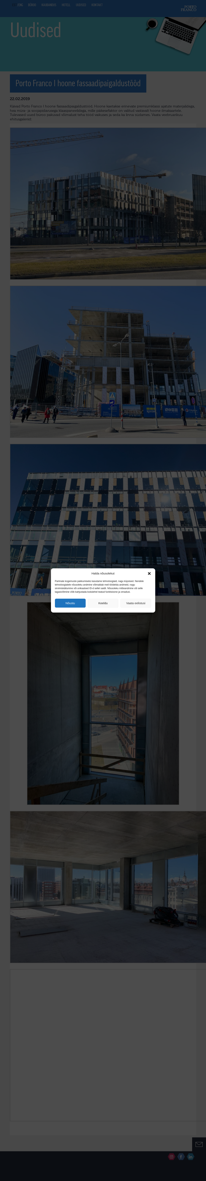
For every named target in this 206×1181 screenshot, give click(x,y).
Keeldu (103, 603)
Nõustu (70, 603)
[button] (149, 573)
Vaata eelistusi (135, 603)
